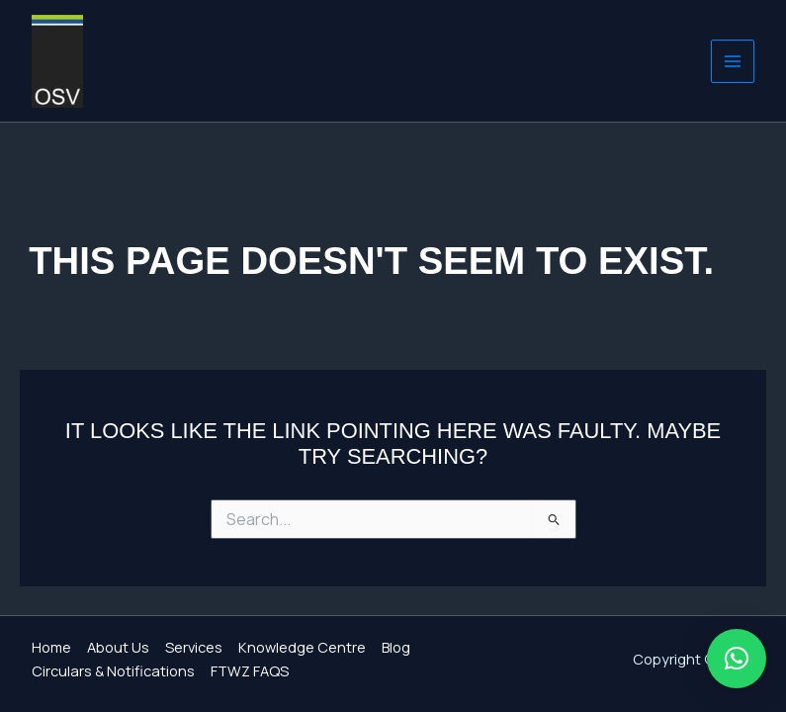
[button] (736, 658)
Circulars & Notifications (113, 670)
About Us (118, 647)
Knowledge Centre (302, 647)
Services (193, 647)
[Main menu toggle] (732, 61)
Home (51, 647)
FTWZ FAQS (250, 670)
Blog (396, 647)
